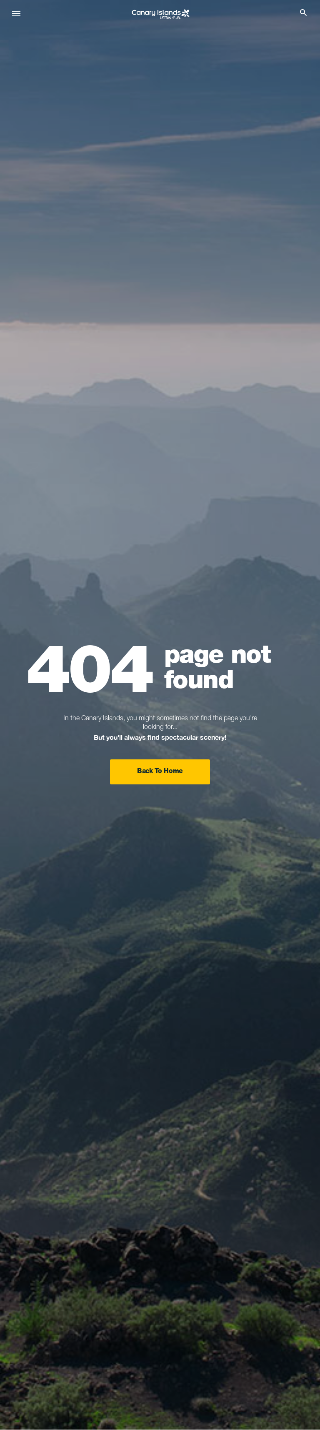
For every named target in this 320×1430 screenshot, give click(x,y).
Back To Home (160, 772)
